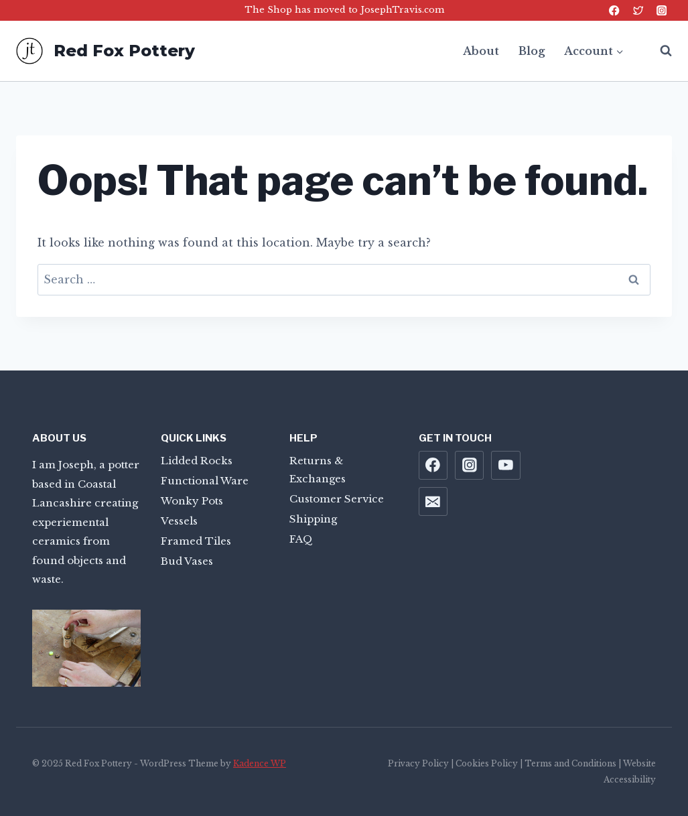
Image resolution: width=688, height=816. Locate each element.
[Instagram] (661, 10)
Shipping (313, 519)
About (481, 51)
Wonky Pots (192, 500)
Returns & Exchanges (317, 469)
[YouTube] (506, 465)
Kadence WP (259, 763)
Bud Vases (187, 561)
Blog (532, 51)
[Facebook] (614, 10)
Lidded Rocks (196, 460)
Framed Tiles (196, 541)
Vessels (179, 521)
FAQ (301, 539)
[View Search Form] (659, 51)
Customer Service (336, 498)
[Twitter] (638, 10)
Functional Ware (205, 480)
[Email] (433, 502)
